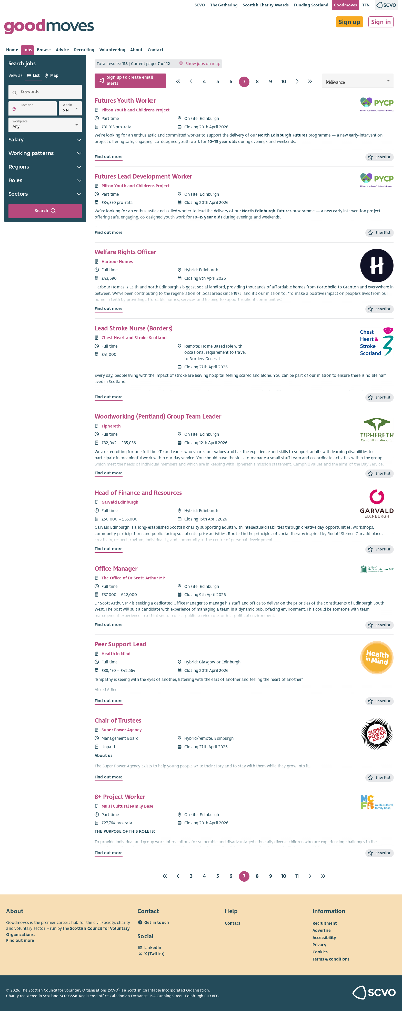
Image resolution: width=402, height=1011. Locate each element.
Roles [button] (45, 180)
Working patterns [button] (45, 153)
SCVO (200, 5)
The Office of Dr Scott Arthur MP (133, 578)
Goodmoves (345, 5)
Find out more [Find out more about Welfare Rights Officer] (109, 308)
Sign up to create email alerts (126, 80)
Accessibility (324, 937)
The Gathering (224, 5)
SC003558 (68, 996)
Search (45, 211)
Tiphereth (111, 426)
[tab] (12, 50)
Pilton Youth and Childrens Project (136, 110)
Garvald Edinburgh (120, 502)
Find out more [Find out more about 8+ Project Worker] (109, 853)
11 (297, 876)
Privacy (319, 944)
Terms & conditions (331, 959)
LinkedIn (152, 947)
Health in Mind (116, 653)
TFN (366, 5)
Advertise (322, 930)
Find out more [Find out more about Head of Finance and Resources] (109, 548)
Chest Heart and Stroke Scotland (134, 337)
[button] (14, 109)
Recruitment (325, 923)
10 (283, 82)
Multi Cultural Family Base (127, 806)
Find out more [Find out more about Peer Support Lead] (109, 700)
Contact (232, 923)
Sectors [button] (45, 193)
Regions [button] (45, 166)
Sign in (381, 22)
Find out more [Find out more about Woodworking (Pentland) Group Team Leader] (109, 473)
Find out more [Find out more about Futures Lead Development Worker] (109, 232)
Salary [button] (45, 139)
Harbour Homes (117, 261)
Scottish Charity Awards (266, 5)
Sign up (349, 22)
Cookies (320, 951)
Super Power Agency (122, 730)
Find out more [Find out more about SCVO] (20, 940)
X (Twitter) (154, 953)
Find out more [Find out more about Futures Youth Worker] (109, 156)
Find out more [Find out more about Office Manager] (109, 624)
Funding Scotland (311, 5)
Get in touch (156, 922)
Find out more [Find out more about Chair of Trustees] (109, 777)
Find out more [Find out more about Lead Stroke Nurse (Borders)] (109, 397)
